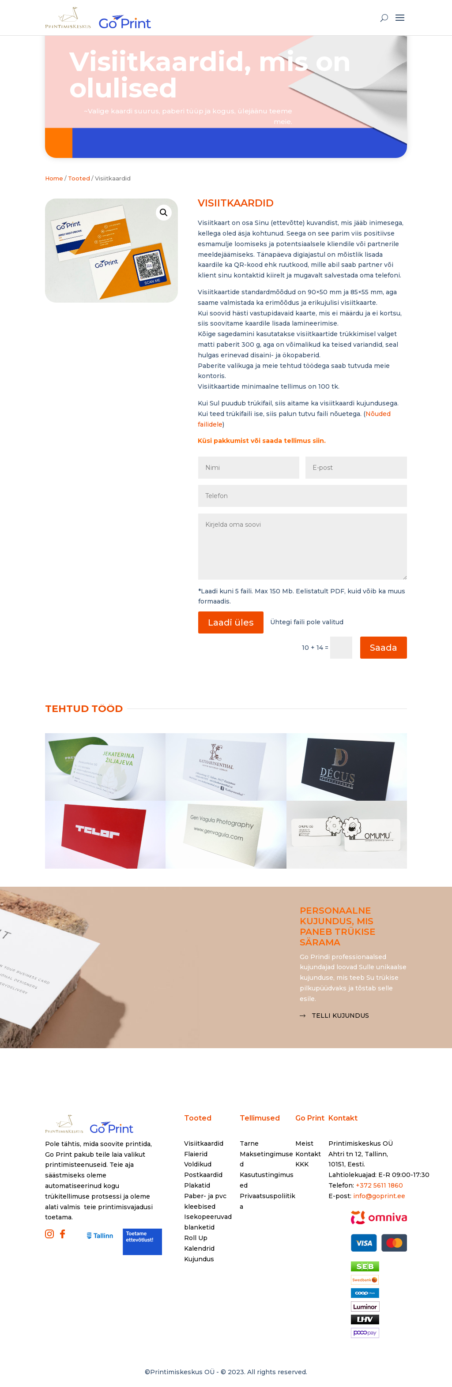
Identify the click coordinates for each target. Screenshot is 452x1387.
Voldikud (197, 1164)
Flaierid (195, 1154)
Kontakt (308, 1154)
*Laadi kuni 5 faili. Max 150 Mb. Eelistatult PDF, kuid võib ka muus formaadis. (301, 596)
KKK (302, 1164)
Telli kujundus (340, 1016)
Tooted (197, 1118)
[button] (164, 213)
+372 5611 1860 (379, 1185)
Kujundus (199, 1259)
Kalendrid (199, 1248)
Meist (304, 1143)
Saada (383, 647)
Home (54, 178)
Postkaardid (203, 1175)
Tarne (249, 1143)
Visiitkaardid (203, 1143)
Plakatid (197, 1185)
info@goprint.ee (379, 1196)
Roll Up (195, 1238)
